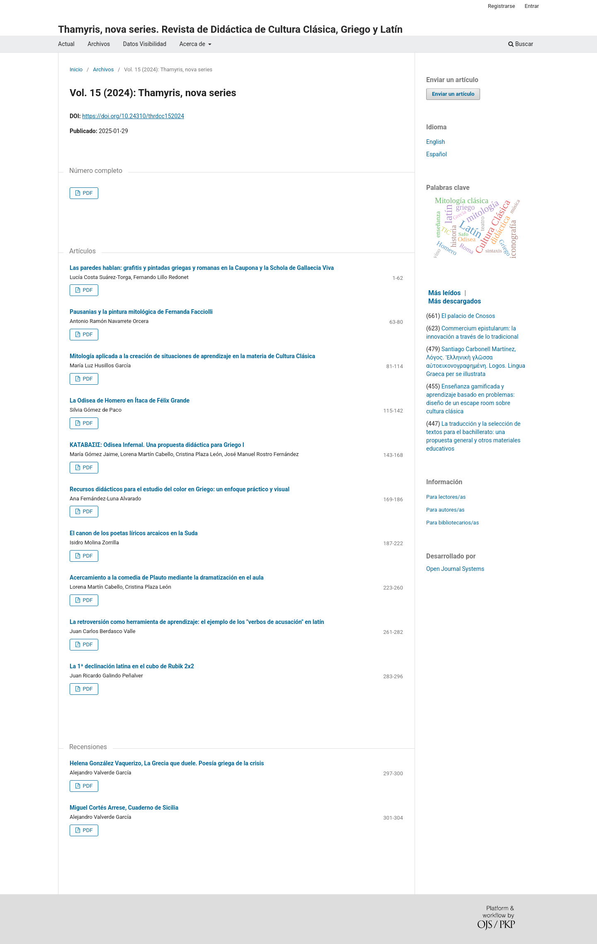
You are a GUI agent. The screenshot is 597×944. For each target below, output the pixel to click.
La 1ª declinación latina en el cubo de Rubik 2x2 (132, 666)
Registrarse (501, 6)
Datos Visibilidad (144, 44)
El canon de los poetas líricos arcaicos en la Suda (134, 533)
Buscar (520, 44)
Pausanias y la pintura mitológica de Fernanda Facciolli (141, 311)
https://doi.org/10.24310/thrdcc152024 (133, 116)
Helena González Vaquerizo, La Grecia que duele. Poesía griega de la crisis (167, 763)
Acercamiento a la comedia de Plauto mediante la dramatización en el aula (167, 577)
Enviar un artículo (453, 94)
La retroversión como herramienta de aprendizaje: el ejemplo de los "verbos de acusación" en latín (197, 622)
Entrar (532, 6)
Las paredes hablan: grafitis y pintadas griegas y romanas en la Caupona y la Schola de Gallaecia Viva (202, 268)
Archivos (98, 44)
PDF (86, 193)
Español (436, 154)
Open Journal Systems (455, 568)
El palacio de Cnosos (468, 316)
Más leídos (444, 293)
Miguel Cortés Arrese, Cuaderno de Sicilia (124, 807)
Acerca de (193, 44)
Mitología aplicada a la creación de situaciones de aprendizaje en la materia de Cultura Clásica (192, 356)
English (435, 141)
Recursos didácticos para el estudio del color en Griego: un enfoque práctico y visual (179, 489)
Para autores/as (445, 510)
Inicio (76, 69)
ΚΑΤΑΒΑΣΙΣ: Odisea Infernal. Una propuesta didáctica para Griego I (157, 445)
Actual (66, 44)
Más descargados (454, 301)
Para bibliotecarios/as (452, 522)
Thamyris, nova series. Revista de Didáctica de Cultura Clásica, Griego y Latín (230, 29)
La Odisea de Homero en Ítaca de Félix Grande (129, 400)
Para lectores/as (446, 497)
